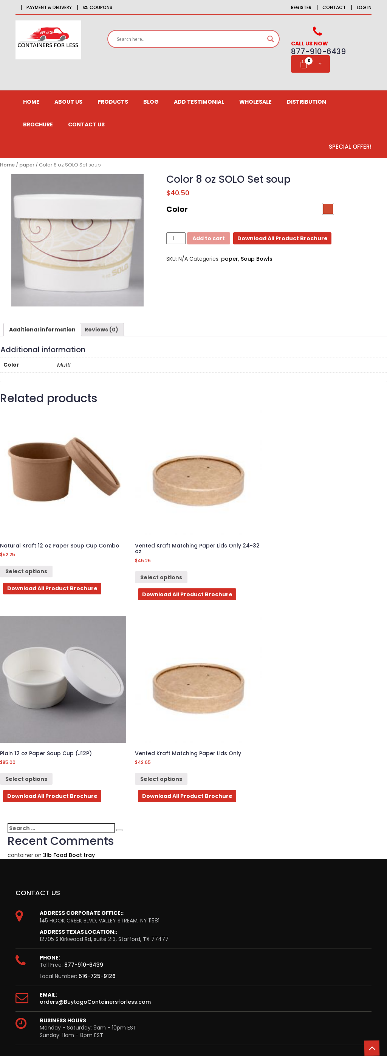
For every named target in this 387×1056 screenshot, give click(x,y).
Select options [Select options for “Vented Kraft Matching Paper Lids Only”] (326, 536)
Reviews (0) (101, 329)
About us (68, 102)
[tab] (42, 329)
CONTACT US (86, 124)
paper (26, 164)
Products (113, 102)
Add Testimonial (199, 102)
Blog (151, 102)
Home (31, 102)
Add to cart (208, 238)
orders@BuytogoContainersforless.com (95, 764)
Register (301, 7)
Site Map (217, 892)
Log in (364, 7)
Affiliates (40, 866)
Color (177, 209)
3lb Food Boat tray (69, 617)
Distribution (306, 102)
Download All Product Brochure (282, 238)
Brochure (38, 124)
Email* (77, 974)
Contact (334, 7)
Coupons (97, 7)
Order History (46, 853)
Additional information (42, 329)
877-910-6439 (83, 727)
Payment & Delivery (49, 7)
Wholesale (255, 102)
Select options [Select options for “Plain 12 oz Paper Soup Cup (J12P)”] (226, 536)
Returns (216, 879)
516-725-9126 (97, 738)
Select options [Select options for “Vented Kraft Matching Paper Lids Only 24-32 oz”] (126, 536)
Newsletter (43, 879)
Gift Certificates (50, 892)
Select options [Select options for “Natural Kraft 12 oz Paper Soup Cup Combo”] (26, 536)
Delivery (217, 866)
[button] (328, 209)
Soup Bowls (256, 259)
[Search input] (190, 39)
